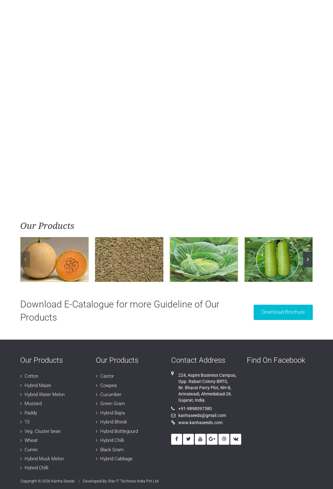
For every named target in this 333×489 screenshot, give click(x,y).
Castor (107, 376)
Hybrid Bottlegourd (119, 431)
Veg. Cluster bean (43, 431)
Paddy (31, 413)
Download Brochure (283, 312)
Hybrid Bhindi (113, 422)
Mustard (33, 403)
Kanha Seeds (63, 481)
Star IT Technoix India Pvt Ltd (133, 481)
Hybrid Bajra (112, 413)
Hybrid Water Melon (45, 394)
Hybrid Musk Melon (44, 459)
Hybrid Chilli (36, 468)
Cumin (31, 450)
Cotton (31, 376)
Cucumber (110, 394)
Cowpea (108, 385)
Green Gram (112, 403)
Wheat (31, 440)
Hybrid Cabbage (116, 459)
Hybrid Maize (38, 385)
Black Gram (112, 450)
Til (27, 422)
